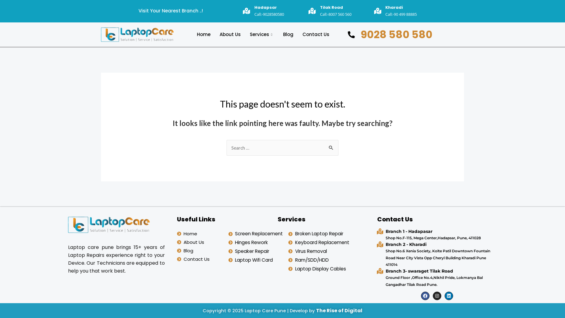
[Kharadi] (377, 11)
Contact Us (315, 34)
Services (261, 34)
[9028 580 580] (351, 34)
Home (204, 34)
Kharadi (394, 7)
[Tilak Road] (312, 11)
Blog (288, 34)
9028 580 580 (397, 34)
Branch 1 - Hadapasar (409, 231)
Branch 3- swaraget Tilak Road (419, 271)
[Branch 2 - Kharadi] (380, 244)
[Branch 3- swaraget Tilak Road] (380, 271)
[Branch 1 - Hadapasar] (380, 231)
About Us (230, 34)
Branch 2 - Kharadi (406, 244)
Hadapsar (265, 7)
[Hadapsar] (246, 11)
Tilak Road (331, 7)
